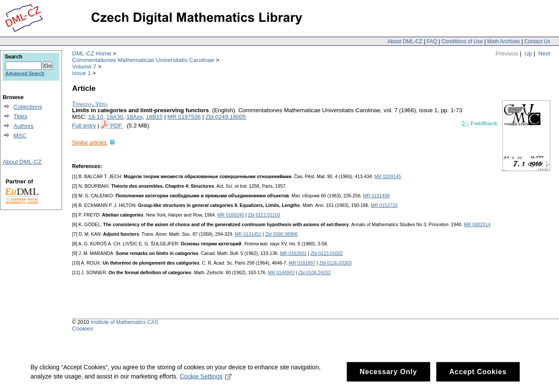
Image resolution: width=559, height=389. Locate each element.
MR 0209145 (387, 176)
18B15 (154, 117)
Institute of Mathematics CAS (124, 322)
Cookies (82, 328)
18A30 (115, 117)
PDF (116, 125)
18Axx (134, 117)
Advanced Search (24, 73)
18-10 (95, 117)
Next (544, 53)
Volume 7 (84, 66)
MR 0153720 (384, 205)
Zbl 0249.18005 (226, 117)
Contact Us (537, 41)
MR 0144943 (281, 272)
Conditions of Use (462, 41)
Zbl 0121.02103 (264, 214)
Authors (24, 126)
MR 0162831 (293, 253)
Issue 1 (81, 73)
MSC (20, 135)
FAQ (432, 41)
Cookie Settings (205, 379)
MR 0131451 (248, 234)
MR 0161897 (302, 262)
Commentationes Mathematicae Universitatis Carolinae (143, 60)
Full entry (84, 125)
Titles (20, 116)
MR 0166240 (230, 214)
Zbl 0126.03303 (335, 262)
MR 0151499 (376, 195)
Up (528, 53)
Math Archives (503, 41)
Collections (28, 106)
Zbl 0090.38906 (281, 234)
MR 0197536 (183, 117)
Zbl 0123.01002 (327, 253)
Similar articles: (89, 143)
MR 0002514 (477, 224)
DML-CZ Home (91, 53)
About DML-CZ (404, 41)
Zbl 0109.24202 (314, 272)
